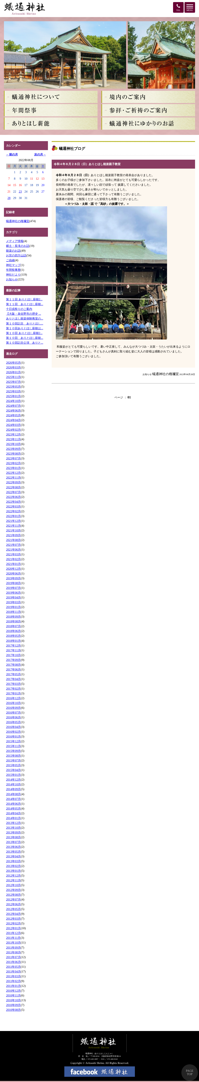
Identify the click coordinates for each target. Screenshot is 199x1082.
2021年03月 (13, 554)
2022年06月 (13, 497)
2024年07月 (13, 405)
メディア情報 (14, 241)
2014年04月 (13, 813)
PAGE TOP (189, 1072)
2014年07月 (13, 799)
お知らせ (12, 279)
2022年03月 (13, 506)
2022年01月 (13, 516)
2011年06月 (13, 962)
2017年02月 (13, 688)
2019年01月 (13, 607)
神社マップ (13, 265)
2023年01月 (13, 468)
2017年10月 (13, 655)
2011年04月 (13, 971)
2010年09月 (13, 1005)
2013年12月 (13, 823)
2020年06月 (13, 573)
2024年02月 (13, 429)
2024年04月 (13, 420)
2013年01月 (13, 870)
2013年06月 (13, 846)
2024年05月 (13, 415)
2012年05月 (13, 909)
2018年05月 (13, 635)
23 (20, 191)
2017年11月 (13, 650)
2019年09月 (13, 578)
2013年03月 (13, 861)
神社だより (13, 274)
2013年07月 (13, 842)
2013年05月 (13, 851)
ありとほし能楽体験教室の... (24, 318)
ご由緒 (10, 260)
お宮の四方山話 (16, 255)
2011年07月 (13, 957)
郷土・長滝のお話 (17, 245)
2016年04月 (13, 727)
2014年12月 (13, 779)
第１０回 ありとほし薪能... (24, 338)
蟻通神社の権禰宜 (17, 221)
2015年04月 (13, 770)
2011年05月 (13, 966)
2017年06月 (13, 669)
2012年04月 (13, 913)
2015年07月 (13, 760)
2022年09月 (13, 482)
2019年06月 (13, 592)
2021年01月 (13, 564)
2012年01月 (13, 928)
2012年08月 (13, 894)
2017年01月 (13, 693)
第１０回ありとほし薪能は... (24, 328)
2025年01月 (13, 396)
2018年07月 (13, 626)
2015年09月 (13, 750)
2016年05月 (13, 722)
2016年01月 (13, 736)
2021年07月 (13, 544)
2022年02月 (13, 511)
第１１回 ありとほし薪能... (24, 304)
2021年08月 (13, 540)
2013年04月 (13, 856)
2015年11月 (13, 746)
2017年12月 (13, 645)
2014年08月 (13, 794)
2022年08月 (13, 487)
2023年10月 (13, 444)
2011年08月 (13, 952)
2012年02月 (13, 923)
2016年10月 (13, 703)
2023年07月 (13, 458)
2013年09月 (13, 832)
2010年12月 (13, 990)
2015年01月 (13, 774)
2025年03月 (13, 391)
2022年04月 (13, 501)
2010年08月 (13, 1009)
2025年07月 (13, 381)
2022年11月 (13, 477)
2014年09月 (13, 789)
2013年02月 (13, 866)
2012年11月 (13, 880)
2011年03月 (13, 976)
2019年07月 (13, 588)
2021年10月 (13, 530)
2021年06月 (13, 549)
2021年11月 (13, 525)
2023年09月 (13, 448)
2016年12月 (13, 698)
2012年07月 (13, 899)
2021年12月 (13, 520)
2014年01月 (13, 818)
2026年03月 (13, 367)
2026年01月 (13, 372)
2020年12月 (13, 568)
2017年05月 (13, 674)
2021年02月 (13, 559)
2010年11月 (13, 995)
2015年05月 (13, 765)
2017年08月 (13, 664)
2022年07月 (13, 492)
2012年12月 (13, 875)
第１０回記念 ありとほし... (24, 323)
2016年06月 (13, 717)
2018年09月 (13, 616)
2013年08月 (13, 837)
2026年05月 (13, 362)
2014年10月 (13, 784)
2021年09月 (13, 535)
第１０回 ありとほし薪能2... (24, 333)
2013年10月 (13, 827)
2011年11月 (13, 937)
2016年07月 (13, 712)
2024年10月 (13, 401)
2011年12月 (13, 933)
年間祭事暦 (13, 269)
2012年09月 (13, 890)
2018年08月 (13, 621)
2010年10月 (13, 1000)
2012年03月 (13, 918)
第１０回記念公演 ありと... (24, 342)
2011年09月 (13, 947)
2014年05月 (13, 808)
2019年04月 (13, 597)
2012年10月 (13, 885)
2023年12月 (13, 434)
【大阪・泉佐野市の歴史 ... (23, 313)
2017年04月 (13, 679)
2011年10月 (13, 942)
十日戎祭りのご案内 (19, 309)
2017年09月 (13, 660)
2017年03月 (13, 683)
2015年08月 (13, 755)
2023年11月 (13, 439)
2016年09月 (13, 707)
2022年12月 (13, 472)
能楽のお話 (13, 250)
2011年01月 (13, 985)
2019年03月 (13, 602)
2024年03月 (13, 425)
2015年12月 (13, 741)
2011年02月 (13, 981)
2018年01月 (13, 640)
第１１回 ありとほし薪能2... (24, 299)
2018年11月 (13, 611)
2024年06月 (13, 410)
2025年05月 (13, 386)
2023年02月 (13, 463)
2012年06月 (13, 904)
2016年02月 (13, 731)
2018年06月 (13, 631)
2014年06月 (13, 803)
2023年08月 (13, 453)
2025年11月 (13, 377)
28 (8, 198)
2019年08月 (13, 583)
